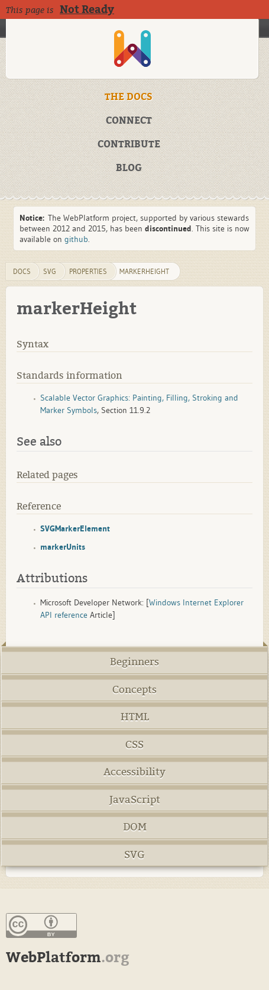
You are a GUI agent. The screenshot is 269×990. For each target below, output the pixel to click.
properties (88, 271)
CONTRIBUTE (129, 144)
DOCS (22, 271)
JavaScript (134, 800)
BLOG (129, 168)
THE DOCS (129, 97)
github (76, 239)
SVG (134, 855)
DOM (135, 827)
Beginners (134, 662)
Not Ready (87, 9)
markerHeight (144, 271)
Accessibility (134, 772)
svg (49, 271)
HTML (135, 717)
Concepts (134, 689)
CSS (134, 745)
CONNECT (129, 121)
